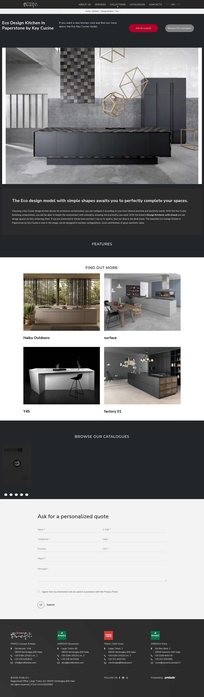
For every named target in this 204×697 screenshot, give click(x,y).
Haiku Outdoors (36, 338)
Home (88, 11)
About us (85, 4)
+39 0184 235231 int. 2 (70, 655)
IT (168, 4)
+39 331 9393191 (115, 659)
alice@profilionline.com (70, 663)
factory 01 (112, 411)
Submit (46, 605)
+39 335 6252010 (21, 659)
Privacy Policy (111, 591)
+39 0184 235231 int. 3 (117, 655)
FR (178, 4)
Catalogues (137, 4)
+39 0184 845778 (161, 655)
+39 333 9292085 (161, 659)
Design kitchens (107, 11)
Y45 (26, 411)
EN (173, 4)
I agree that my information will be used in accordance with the (80, 591)
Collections (118, 4)
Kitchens (95, 11)
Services (100, 4)
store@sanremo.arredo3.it (166, 663)
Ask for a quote (143, 28)
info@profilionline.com (23, 663)
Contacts (155, 4)
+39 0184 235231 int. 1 (24, 655)
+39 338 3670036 (68, 659)
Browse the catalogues (179, 28)
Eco (117, 11)
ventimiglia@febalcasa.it (118, 663)
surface (110, 338)
